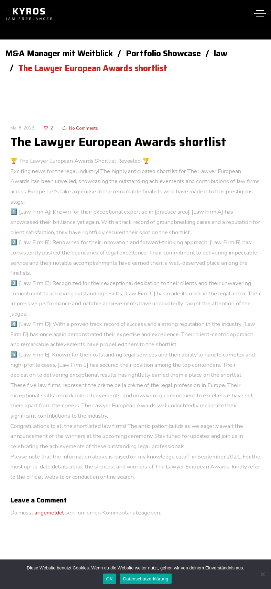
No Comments (83, 128)
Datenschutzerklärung (145, 578)
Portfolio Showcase (163, 53)
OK (109, 578)
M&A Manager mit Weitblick (59, 53)
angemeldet (49, 513)
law (220, 53)
